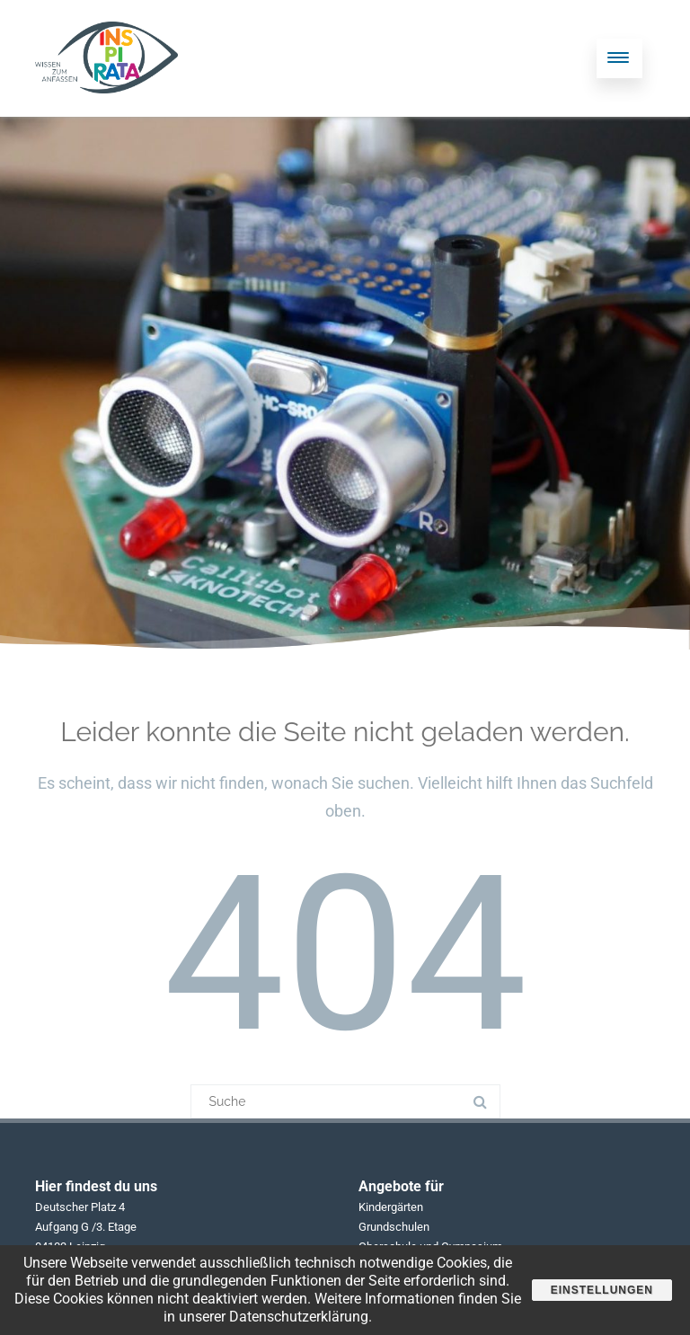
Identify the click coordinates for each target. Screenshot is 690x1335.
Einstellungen (602, 1290)
